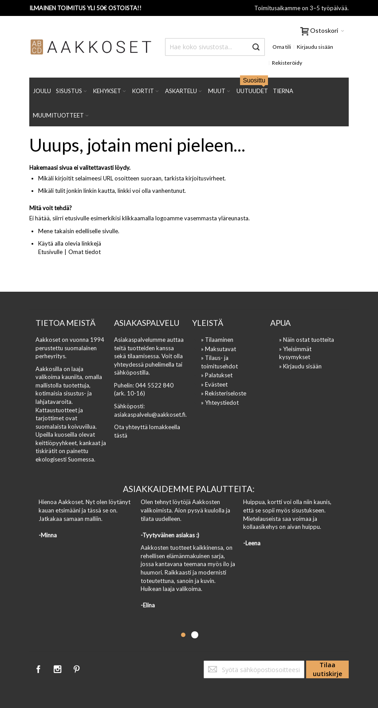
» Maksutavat (218, 348)
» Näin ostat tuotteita (306, 339)
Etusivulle (50, 251)
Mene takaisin (56, 231)
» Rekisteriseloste (223, 393)
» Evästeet (214, 384)
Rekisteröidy (287, 62)
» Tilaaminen (217, 339)
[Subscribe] (327, 669)
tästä (120, 435)
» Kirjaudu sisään (300, 366)
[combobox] (214, 47)
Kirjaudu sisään (315, 46)
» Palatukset (216, 375)
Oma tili (281, 46)
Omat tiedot (84, 251)
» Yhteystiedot (220, 402)
